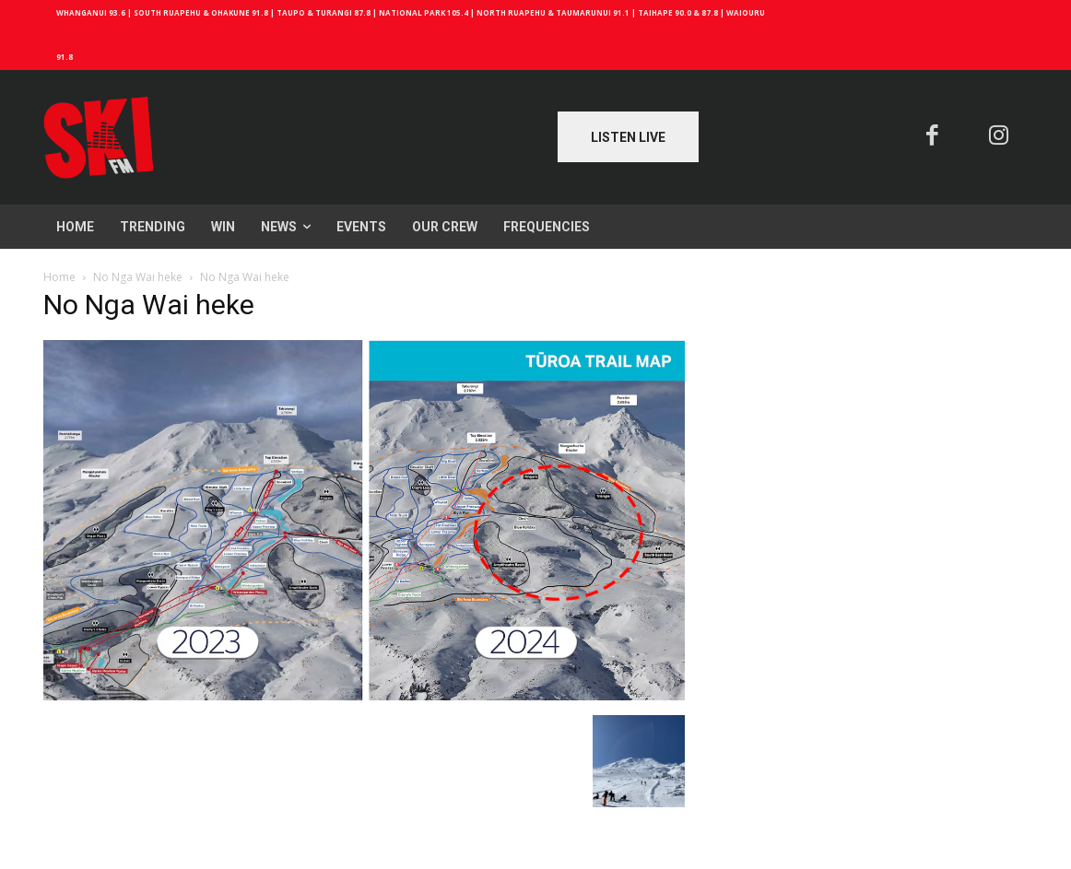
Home (59, 277)
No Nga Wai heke (137, 277)
